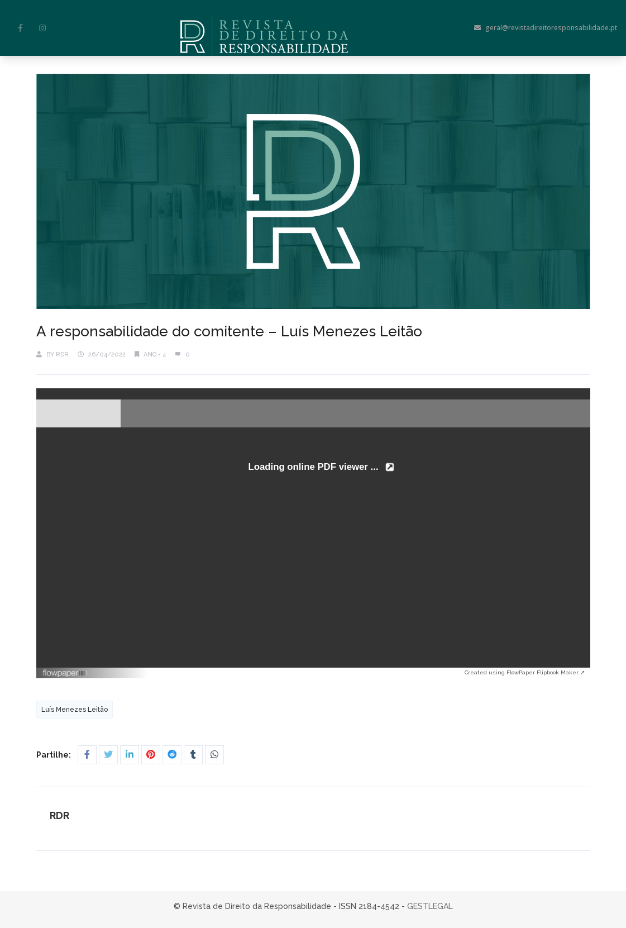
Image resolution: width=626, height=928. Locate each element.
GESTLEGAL (430, 906)
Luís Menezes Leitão (74, 709)
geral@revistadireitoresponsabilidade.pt (545, 27)
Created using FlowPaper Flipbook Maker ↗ (525, 672)
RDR (62, 354)
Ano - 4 (155, 354)
